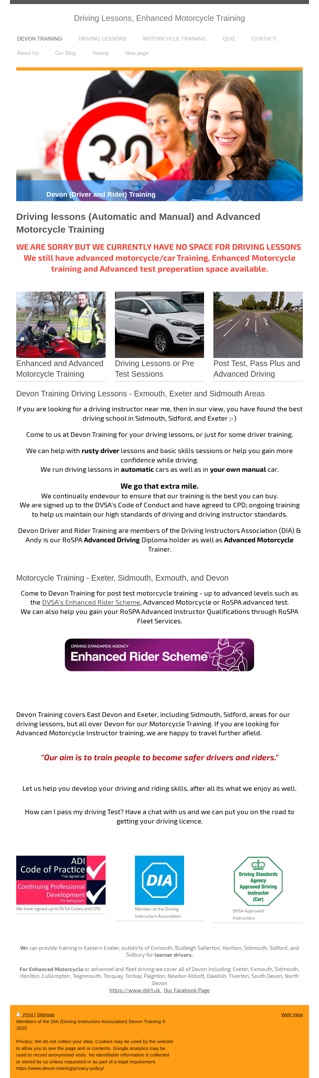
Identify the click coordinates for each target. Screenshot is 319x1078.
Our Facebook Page (187, 990)
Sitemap (45, 1014)
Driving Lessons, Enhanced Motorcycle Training (159, 18)
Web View (292, 1014)
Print (25, 1014)
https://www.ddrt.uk (136, 990)
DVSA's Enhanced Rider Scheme (91, 602)
